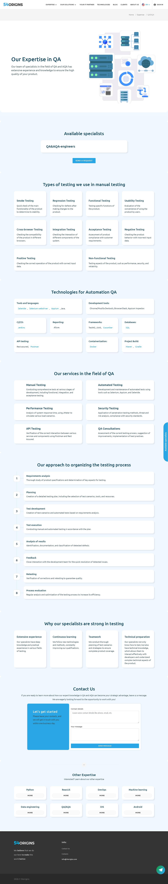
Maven (129, 346)
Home (131, 15)
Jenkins (21, 327)
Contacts (65, 854)
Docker (93, 346)
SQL (128, 327)
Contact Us (66, 849)
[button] (146, 4)
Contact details (77, 709)
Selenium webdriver (38, 308)
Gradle (138, 346)
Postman (35, 346)
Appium (55, 308)
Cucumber (108, 327)
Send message (104, 746)
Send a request (84, 161)
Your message (76, 727)
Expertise (140, 15)
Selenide (22, 308)
